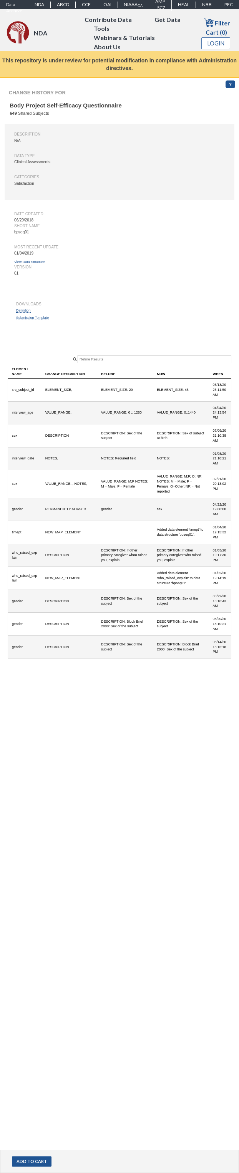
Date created (28, 214)
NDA (39, 4)
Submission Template (32, 318)
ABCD (63, 4)
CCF (86, 4)
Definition (23, 310)
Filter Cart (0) (217, 27)
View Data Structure (29, 262)
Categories (26, 177)
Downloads (28, 304)
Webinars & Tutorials (124, 38)
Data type (24, 156)
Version (23, 267)
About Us (107, 47)
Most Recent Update (36, 247)
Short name (27, 226)
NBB (207, 4)
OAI (107, 4)
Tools (102, 28)
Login (215, 43)
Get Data (167, 19)
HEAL (183, 4)
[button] (31, 1161)
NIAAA (133, 5)
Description (27, 134)
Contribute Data (108, 19)
